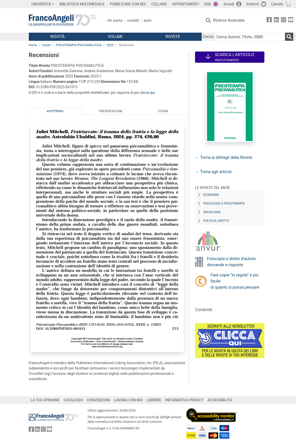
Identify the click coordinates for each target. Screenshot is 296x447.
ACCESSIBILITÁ (220, 400)
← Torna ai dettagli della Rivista (223, 157)
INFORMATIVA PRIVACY (184, 400)
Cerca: (208, 36)
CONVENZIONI (98, 400)
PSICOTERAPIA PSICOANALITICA (78, 45)
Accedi (228, 4)
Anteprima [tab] (54, 111)
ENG (207, 4)
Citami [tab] (163, 111)
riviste (46, 45)
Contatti (133, 20)
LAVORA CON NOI (128, 400)
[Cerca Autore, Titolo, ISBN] (250, 37)
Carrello (277, 4)
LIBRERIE (154, 400)
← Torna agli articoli (213, 171)
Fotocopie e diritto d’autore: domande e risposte (231, 261)
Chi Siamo (115, 20)
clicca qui (147, 93)
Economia (211, 195)
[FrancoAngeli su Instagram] (283, 20)
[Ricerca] (289, 37)
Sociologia (212, 212)
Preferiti (253, 4)
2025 (110, 45)
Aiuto (147, 20)
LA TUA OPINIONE (45, 400)
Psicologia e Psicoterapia (223, 203)
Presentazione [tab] (111, 111)
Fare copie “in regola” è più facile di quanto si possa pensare (235, 281)
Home (33, 45)
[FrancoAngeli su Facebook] (269, 20)
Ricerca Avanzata (228, 20)
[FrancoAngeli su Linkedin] (276, 20)
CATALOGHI (73, 400)
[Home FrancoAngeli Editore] (62, 20)
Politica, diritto (216, 221)
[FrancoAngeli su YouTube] (290, 20)
